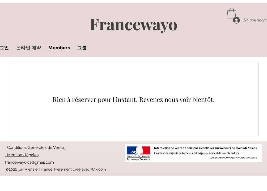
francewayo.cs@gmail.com (29, 162)
